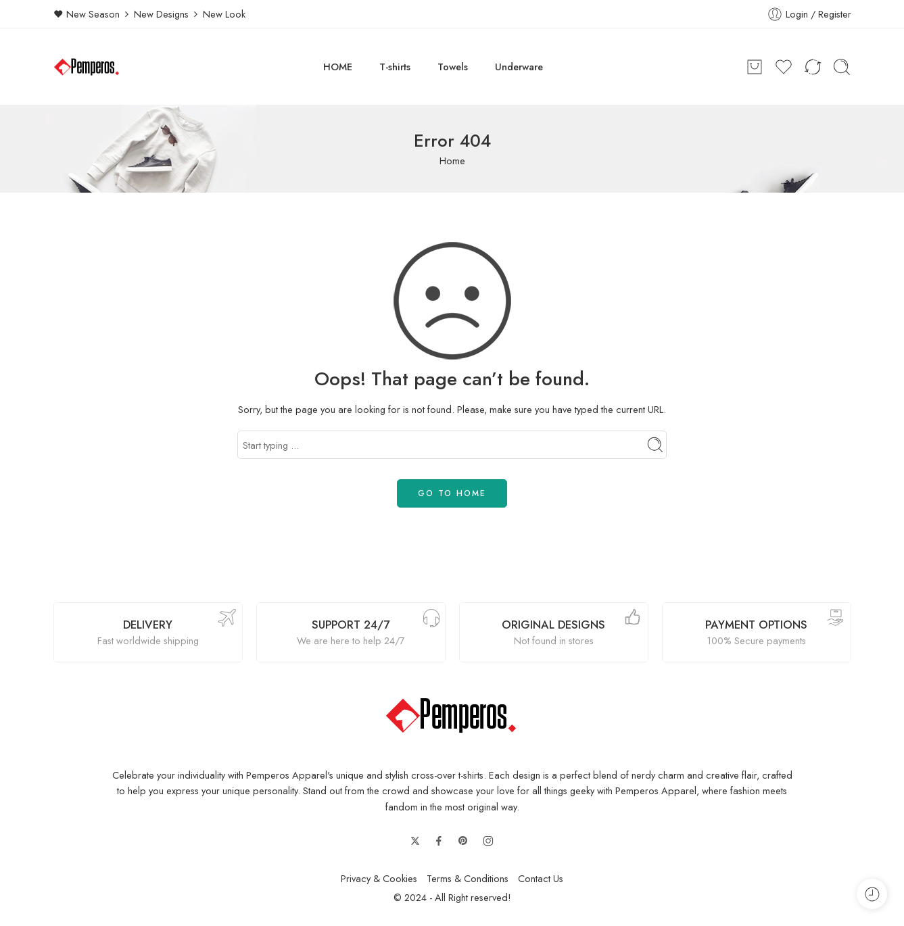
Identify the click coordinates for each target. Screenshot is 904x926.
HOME (337, 66)
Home (452, 160)
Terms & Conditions (467, 878)
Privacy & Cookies (379, 878)
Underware (519, 66)
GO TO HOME (452, 493)
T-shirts (394, 66)
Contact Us (540, 878)
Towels (452, 66)
